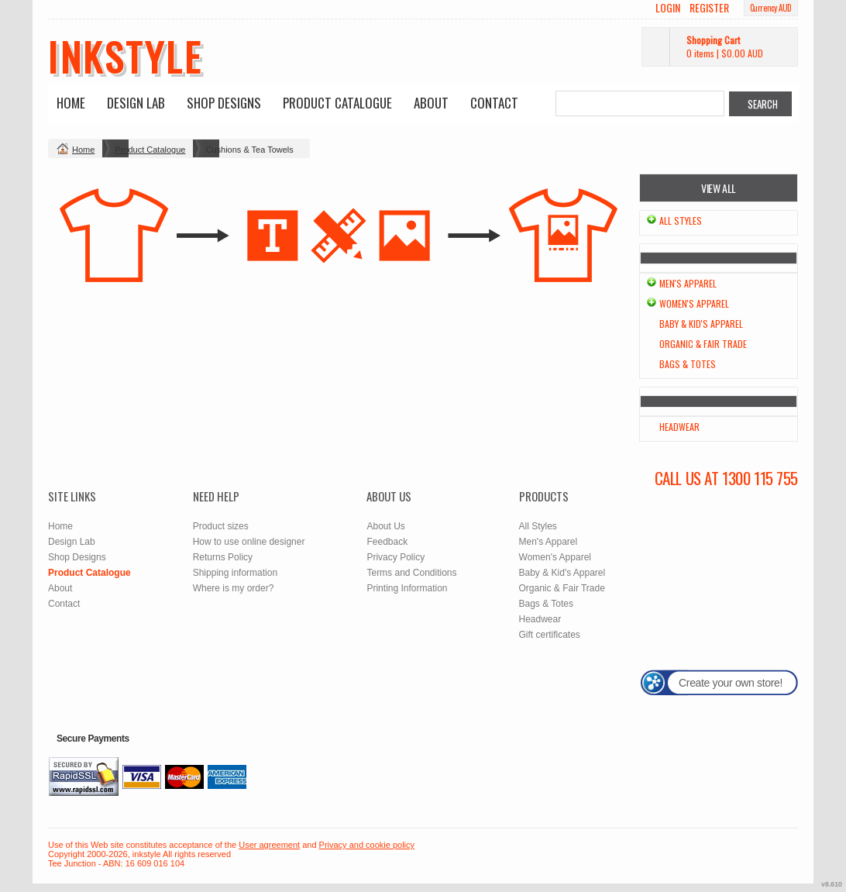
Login (667, 7)
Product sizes (221, 526)
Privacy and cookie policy (367, 844)
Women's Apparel (694, 303)
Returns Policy (223, 557)
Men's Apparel (688, 283)
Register (709, 7)
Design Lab (136, 102)
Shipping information (235, 572)
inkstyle (125, 55)
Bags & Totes (687, 363)
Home (71, 102)
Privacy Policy (395, 557)
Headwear (679, 426)
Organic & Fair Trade (703, 343)
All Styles (680, 220)
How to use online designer (249, 541)
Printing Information (406, 588)
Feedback (387, 541)
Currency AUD (771, 8)
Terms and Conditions (411, 572)
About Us (385, 526)
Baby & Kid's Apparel (701, 323)
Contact (494, 102)
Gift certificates (549, 634)
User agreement (269, 844)
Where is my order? (233, 588)
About (431, 102)
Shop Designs (224, 102)
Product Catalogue (337, 102)
